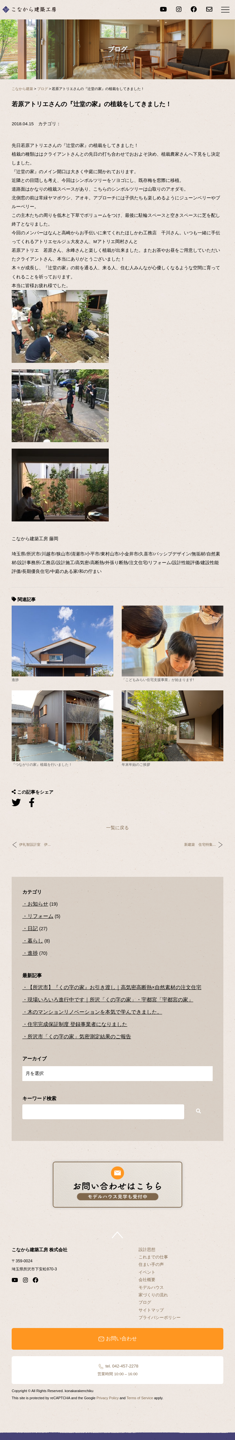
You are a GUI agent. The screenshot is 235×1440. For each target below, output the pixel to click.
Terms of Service (140, 1398)
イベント (147, 1272)
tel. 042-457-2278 (117, 1370)
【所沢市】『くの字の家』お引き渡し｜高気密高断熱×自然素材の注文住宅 (114, 987)
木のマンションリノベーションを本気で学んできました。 (95, 1012)
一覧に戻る (117, 827)
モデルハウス (151, 1287)
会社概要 (147, 1279)
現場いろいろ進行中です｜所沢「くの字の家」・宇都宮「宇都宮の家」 (110, 999)
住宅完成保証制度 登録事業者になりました (77, 1024)
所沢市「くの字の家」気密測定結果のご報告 (79, 1036)
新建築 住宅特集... (200, 844)
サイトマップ (151, 1310)
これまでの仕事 (153, 1257)
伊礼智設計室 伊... (34, 844)
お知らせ (38, 904)
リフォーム (40, 916)
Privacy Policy (107, 1398)
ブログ (145, 1302)
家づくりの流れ (153, 1294)
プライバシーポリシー (160, 1317)
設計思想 (147, 1249)
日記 (33, 928)
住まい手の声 (151, 1264)
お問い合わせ (117, 1339)
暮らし (35, 940)
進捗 (33, 953)
